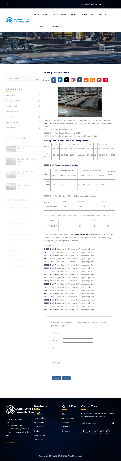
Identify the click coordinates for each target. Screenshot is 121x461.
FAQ (92, 14)
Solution (73, 14)
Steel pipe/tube (40, 435)
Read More (10, 442)
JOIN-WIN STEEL (61, 456)
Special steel (38, 440)
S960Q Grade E (50, 306)
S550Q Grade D (50, 268)
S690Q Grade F (50, 293)
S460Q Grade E (50, 252)
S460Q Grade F (50, 255)
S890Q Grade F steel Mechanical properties (61, 165)
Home (36, 14)
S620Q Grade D (50, 278)
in (60, 79)
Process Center (59, 14)
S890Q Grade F (50, 123)
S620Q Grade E (50, 281)
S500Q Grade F (50, 265)
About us (102, 14)
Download (66, 431)
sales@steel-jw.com (92, 4)
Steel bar (37, 431)
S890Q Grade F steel (83, 234)
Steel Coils (38, 414)
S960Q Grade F (50, 309)
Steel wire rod (39, 427)
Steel (45, 14)
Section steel (39, 422)
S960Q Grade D (50, 303)
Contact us (56, 26)
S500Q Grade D (50, 259)
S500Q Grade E (50, 262)
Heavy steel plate (40, 418)
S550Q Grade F (50, 274)
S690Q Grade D (50, 287)
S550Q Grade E (50, 271)
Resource (41, 26)
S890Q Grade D (50, 297)
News (84, 14)
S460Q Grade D (50, 249)
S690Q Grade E (50, 290)
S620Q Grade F (50, 284)
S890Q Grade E (50, 300)
